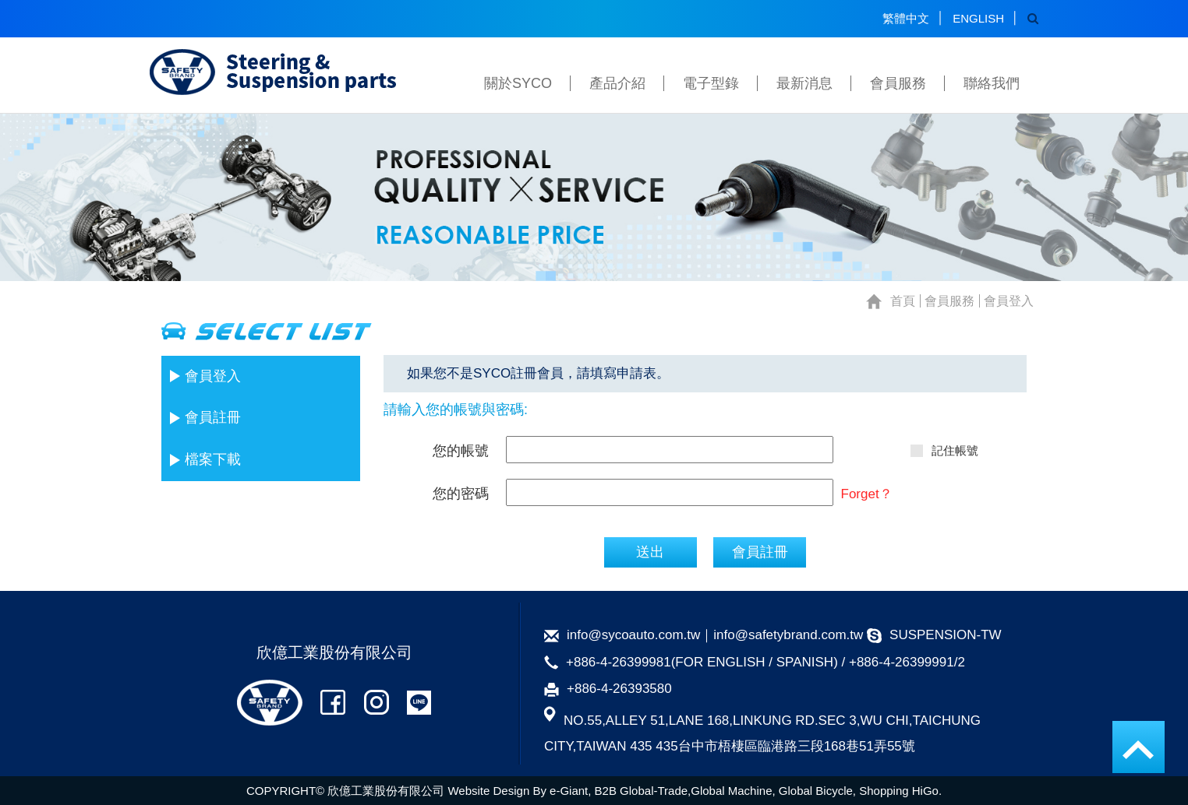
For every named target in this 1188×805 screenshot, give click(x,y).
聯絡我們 (991, 83)
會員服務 (898, 83)
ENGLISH (978, 18)
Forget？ (867, 494)
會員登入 (213, 376)
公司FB (332, 702)
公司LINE (419, 703)
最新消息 (804, 83)
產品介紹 (617, 83)
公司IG (376, 702)
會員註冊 (213, 417)
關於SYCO (518, 83)
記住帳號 (943, 450)
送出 (650, 552)
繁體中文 (905, 18)
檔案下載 (213, 459)
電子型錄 (711, 83)
